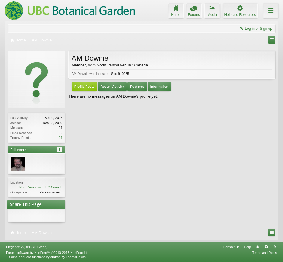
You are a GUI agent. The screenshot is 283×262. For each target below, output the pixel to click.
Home (257, 247)
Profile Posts (84, 86)
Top (266, 247)
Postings (137, 86)
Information (159, 86)
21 (60, 137)
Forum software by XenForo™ (48, 252)
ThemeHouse (76, 257)
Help (247, 247)
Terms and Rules (264, 252)
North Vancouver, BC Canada (40, 187)
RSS (275, 247)
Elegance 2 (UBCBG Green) (26, 247)
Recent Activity (112, 86)
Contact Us (231, 247)
